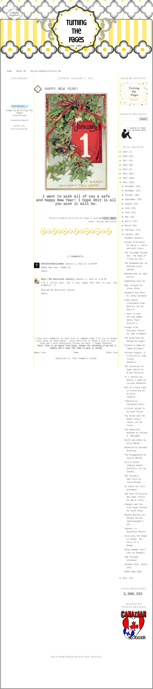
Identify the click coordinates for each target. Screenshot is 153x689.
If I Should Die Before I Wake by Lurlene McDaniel (135, 380)
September (131, 199)
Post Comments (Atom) (84, 358)
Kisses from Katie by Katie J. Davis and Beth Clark (135, 245)
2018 (126, 156)
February (130, 230)
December (130, 186)
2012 (126, 182)
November (130, 191)
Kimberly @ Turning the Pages (19, 111)
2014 (126, 174)
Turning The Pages (76, 31)
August (129, 204)
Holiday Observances (107, 222)
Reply (44, 271)
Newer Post (40, 352)
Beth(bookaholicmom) (52, 264)
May (127, 217)
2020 (126, 152)
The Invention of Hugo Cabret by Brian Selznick (134, 369)
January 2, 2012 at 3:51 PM (91, 279)
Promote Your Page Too (19, 120)
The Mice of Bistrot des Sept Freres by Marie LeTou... (135, 497)
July (128, 208)
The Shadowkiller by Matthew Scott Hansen (135, 266)
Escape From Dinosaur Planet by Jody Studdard (135, 330)
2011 (126, 578)
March (128, 225)
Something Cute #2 (134, 281)
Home (9, 71)
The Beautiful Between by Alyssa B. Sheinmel (135, 432)
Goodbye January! (134, 238)
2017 (126, 160)
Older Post (112, 352)
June (128, 212)
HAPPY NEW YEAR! (133, 572)
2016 (126, 165)
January (130, 234)
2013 (126, 178)
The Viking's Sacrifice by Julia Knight (132, 479)
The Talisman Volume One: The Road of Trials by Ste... (135, 256)
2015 (126, 169)
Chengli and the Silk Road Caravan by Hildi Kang (135, 507)
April (128, 221)
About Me (21, 71)
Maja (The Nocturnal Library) (58, 279)
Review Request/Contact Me (46, 71)
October (130, 195)
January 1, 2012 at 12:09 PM (81, 264)
